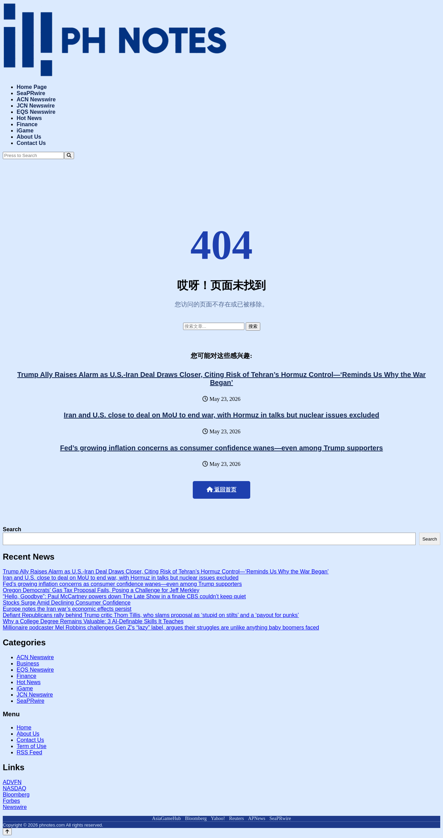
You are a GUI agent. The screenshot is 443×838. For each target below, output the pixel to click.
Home (24, 727)
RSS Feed (29, 752)
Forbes (11, 801)
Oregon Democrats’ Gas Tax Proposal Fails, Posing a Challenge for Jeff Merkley (101, 590)
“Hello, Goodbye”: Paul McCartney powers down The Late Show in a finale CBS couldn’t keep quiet (124, 596)
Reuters (236, 818)
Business (28, 663)
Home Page (32, 87)
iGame (25, 130)
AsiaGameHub (166, 818)
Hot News (29, 118)
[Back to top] (7, 831)
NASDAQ (14, 788)
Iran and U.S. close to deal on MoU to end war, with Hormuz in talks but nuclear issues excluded (221, 415)
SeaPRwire (31, 93)
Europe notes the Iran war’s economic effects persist (67, 609)
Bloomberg (16, 795)
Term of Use (31, 746)
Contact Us (31, 143)
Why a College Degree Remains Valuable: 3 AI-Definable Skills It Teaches (93, 621)
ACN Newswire (36, 99)
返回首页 (221, 489)
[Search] (69, 155)
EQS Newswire (36, 112)
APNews (256, 818)
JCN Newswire (36, 106)
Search (12, 529)
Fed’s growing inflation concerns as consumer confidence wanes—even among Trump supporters (221, 448)
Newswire (15, 807)
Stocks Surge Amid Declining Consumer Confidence (66, 603)
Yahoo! (218, 818)
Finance (27, 124)
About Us (29, 137)
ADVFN (12, 782)
